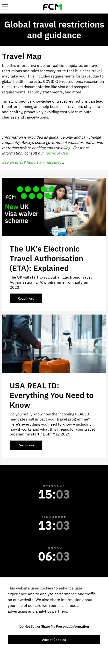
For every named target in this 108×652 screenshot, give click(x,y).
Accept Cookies (54, 640)
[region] (54, 614)
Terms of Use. (57, 153)
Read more (30, 299)
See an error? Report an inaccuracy (32, 162)
